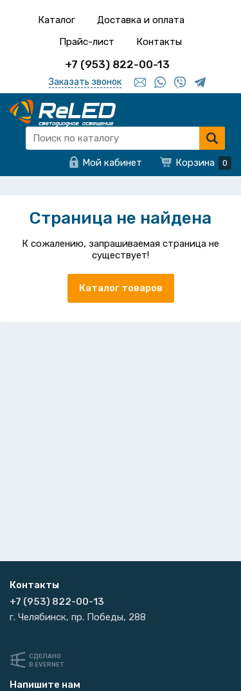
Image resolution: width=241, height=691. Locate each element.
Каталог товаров (121, 288)
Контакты (159, 42)
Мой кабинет (112, 162)
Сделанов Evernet (47, 660)
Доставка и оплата (140, 20)
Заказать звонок (85, 81)
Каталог (56, 20)
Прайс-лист (86, 42)
